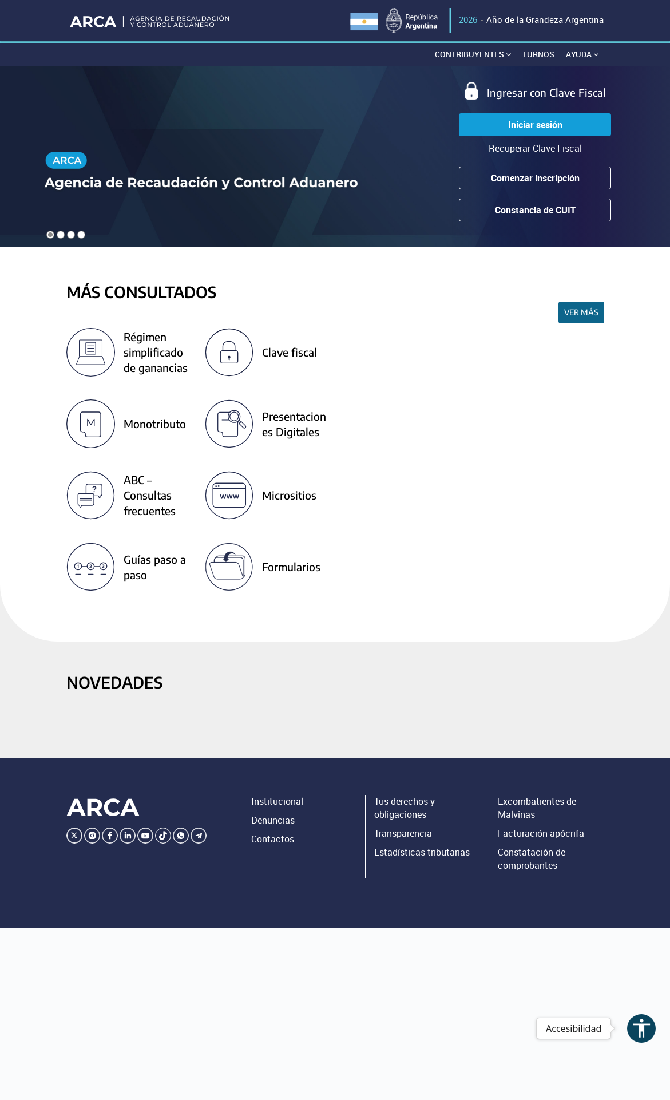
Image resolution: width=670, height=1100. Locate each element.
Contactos (272, 839)
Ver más (581, 312)
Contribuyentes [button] (473, 54)
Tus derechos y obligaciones (404, 808)
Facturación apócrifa (541, 833)
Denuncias (273, 820)
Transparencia (403, 833)
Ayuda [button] (582, 54)
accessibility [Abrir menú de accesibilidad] (642, 1028)
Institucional (277, 801)
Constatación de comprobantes (531, 859)
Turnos (538, 54)
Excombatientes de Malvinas (537, 808)
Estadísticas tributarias (422, 852)
